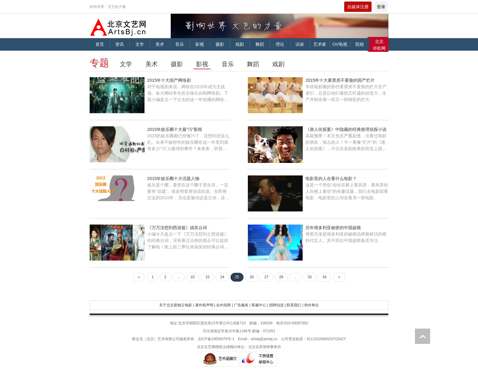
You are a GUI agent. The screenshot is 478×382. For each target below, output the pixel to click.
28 (281, 277)
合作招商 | (224, 305)
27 (266, 277)
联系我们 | (295, 305)
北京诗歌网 (379, 45)
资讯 (119, 44)
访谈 (299, 44)
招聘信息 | (277, 305)
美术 (159, 44)
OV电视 (340, 44)
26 (252, 277)
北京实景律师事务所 (264, 347)
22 (193, 277)
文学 (139, 44)
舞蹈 (259, 44)
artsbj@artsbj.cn (264, 339)
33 (310, 277)
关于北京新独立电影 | (176, 305)
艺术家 (319, 44)
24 (222, 277)
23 (207, 277)
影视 (199, 44)
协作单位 (311, 305)
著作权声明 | (205, 305)
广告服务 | (242, 305)
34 (324, 277)
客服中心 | (259, 305)
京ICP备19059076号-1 (216, 339)
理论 (280, 44)
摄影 (220, 44)
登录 (381, 6)
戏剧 (239, 44)
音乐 (179, 44)
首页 (99, 44)
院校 (359, 44)
